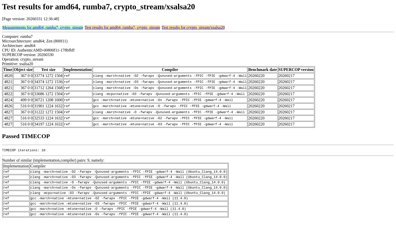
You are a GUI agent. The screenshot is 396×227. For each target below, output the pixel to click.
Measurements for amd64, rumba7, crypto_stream (42, 27)
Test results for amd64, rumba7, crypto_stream (122, 27)
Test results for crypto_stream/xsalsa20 (193, 27)
